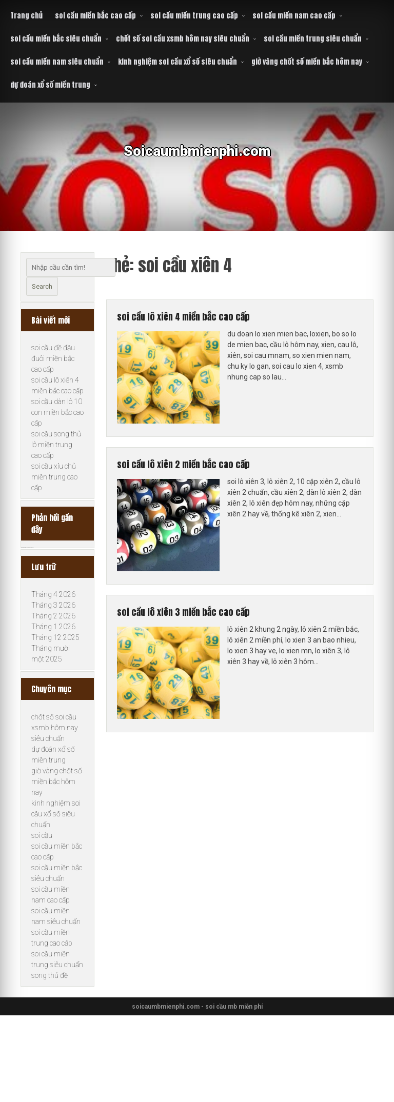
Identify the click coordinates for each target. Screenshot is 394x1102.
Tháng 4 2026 (53, 658)
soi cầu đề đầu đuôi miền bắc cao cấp (53, 370)
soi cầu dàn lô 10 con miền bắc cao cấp (57, 424)
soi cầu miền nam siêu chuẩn (57, 61)
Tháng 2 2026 (53, 679)
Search (42, 286)
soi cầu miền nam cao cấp (294, 15)
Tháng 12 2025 (55, 701)
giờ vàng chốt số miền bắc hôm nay (306, 61)
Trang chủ (26, 15)
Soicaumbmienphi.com (197, 158)
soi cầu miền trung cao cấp (194, 15)
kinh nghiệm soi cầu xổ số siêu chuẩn (177, 61)
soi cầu (41, 910)
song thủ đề (49, 1050)
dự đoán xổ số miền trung (50, 84)
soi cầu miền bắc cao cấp (95, 15)
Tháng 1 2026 (53, 690)
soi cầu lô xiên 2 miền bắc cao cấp (204, 472)
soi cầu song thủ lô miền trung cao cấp (56, 456)
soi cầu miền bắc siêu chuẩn (56, 38)
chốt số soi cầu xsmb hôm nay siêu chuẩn (182, 38)
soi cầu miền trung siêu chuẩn (313, 38)
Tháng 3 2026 (53, 669)
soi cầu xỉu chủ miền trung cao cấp (54, 489)
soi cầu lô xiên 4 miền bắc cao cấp (204, 319)
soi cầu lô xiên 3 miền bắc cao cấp (204, 625)
